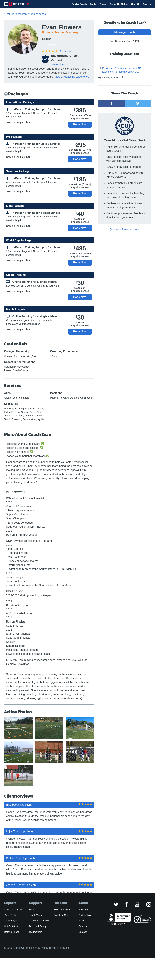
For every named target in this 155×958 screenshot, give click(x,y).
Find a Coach (79, 4)
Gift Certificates (12, 926)
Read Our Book (62, 909)
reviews (64, 51)
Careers (82, 926)
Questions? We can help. (125, 229)
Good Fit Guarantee (39, 920)
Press (81, 920)
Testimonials (35, 932)
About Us (83, 909)
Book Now (79, 124)
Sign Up (135, 4)
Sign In (147, 4)
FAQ (31, 909)
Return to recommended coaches (25, 14)
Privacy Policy (39, 947)
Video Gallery (11, 915)
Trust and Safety (37, 926)
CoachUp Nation (119, 4)
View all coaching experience (71, 76)
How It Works (36, 915)
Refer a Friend (11, 932)
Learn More (58, 64)
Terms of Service (59, 947)
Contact (82, 932)
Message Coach (124, 32)
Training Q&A (11, 920)
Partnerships (85, 915)
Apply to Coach (98, 4)
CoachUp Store (62, 915)
